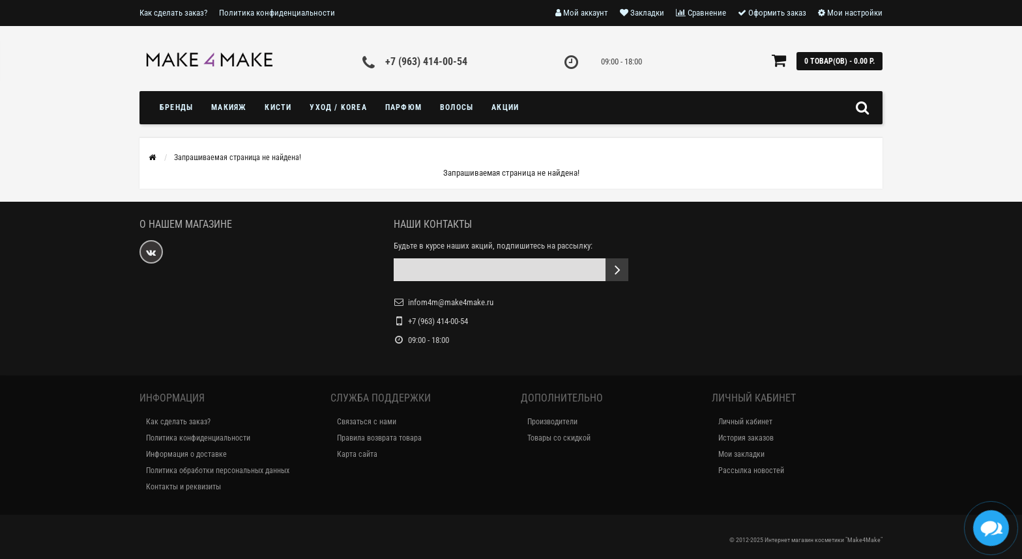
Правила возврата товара (379, 438)
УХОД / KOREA (338, 107)
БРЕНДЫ (176, 107)
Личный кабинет (745, 421)
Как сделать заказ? (173, 13)
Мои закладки (741, 454)
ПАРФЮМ (403, 107)
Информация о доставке (186, 454)
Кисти (278, 107)
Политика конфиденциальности (277, 13)
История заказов (746, 438)
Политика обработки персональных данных (217, 470)
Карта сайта (357, 454)
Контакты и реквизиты (183, 486)
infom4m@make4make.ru (450, 302)
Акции (505, 107)
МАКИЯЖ (228, 107)
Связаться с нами (366, 421)
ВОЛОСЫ (456, 107)
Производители (552, 421)
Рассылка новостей (751, 470)
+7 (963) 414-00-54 (426, 61)
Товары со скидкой (559, 438)
